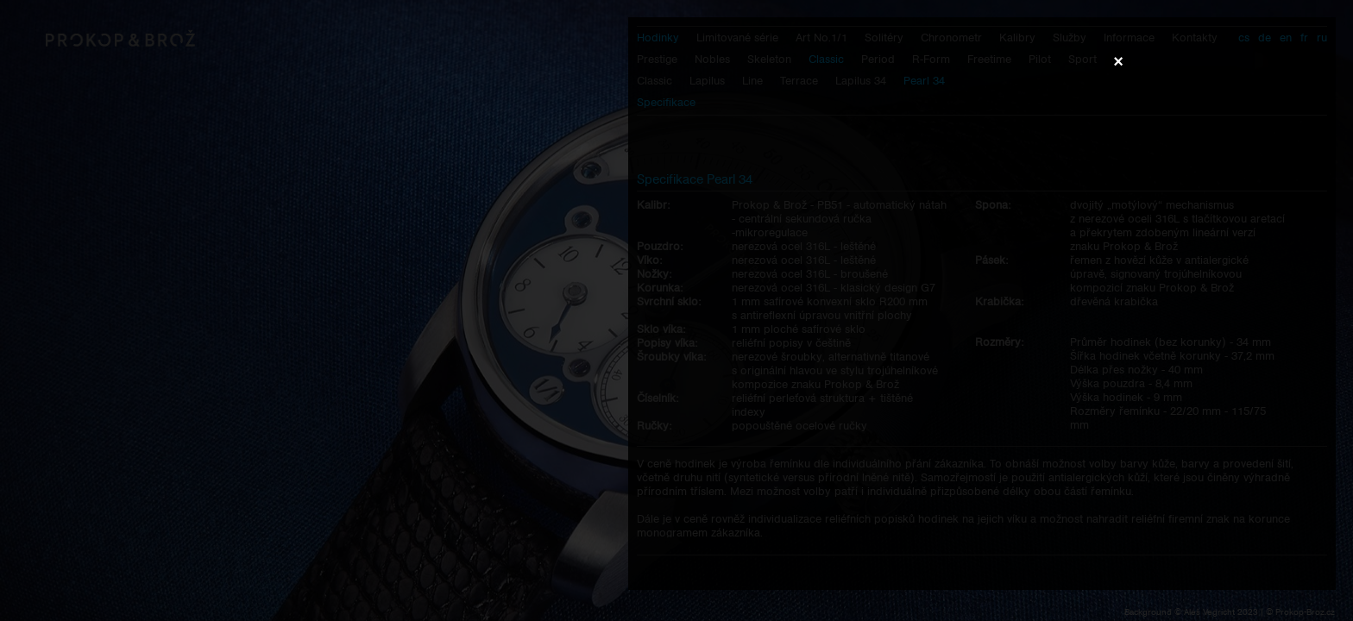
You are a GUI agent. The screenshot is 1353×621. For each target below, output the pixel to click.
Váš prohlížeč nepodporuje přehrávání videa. (676, 309)
